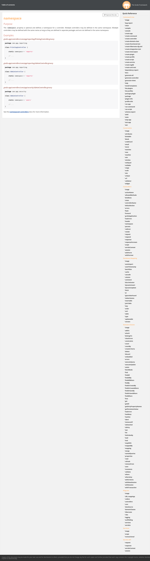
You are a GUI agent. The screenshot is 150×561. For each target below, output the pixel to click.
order (127, 309)
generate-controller (132, 78)
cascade (128, 275)
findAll (127, 375)
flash (127, 211)
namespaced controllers (19, 112)
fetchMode (129, 370)
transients (128, 469)
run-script (128, 109)
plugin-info (129, 99)
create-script (129, 60)
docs (126, 73)
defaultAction (130, 206)
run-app (128, 104)
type (126, 316)
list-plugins (129, 88)
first (126, 399)
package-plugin (130, 94)
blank (127, 139)
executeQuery (130, 362)
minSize (128, 160)
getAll (127, 404)
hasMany (128, 414)
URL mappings (130, 496)
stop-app (128, 120)
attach (127, 333)
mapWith (128, 443)
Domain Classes (129, 325)
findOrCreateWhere (132, 388)
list (126, 433)
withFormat (129, 255)
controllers (129, 502)
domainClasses (130, 509)
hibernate (128, 512)
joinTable (128, 303)
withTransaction (130, 487)
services (128, 523)
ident (127, 420)
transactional (129, 537)
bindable (128, 136)
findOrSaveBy (130, 391)
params (127, 226)
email (127, 144)
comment (128, 280)
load (126, 438)
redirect (128, 229)
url (126, 178)
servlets (128, 525)
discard (127, 354)
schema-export (130, 112)
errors (127, 208)
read (126, 459)
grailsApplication (131, 216)
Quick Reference (130, 13)
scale (127, 170)
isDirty (127, 427)
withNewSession (131, 482)
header (127, 221)
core (126, 504)
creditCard (128, 142)
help (126, 83)
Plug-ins (126, 490)
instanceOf (129, 422)
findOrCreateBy (130, 385)
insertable (128, 301)
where (127, 474)
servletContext (130, 247)
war (126, 125)
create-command (131, 36)
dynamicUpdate (130, 288)
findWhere (128, 396)
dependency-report (131, 70)
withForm (128, 253)
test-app (128, 122)
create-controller (131, 39)
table (127, 314)
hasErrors (128, 219)
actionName (129, 192)
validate (128, 472)
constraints (129, 341)
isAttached (129, 425)
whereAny (128, 477)
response (128, 240)
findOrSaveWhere (131, 393)
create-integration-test (133, 49)
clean (127, 26)
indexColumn (129, 298)
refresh (127, 461)
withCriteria (129, 480)
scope (127, 245)
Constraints (127, 128)
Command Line (128, 17)
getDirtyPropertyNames (133, 406)
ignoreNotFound (130, 295)
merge (127, 451)
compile (128, 28)
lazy (126, 306)
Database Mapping (130, 258)
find (126, 372)
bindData (128, 198)
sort (126, 311)
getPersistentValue (131, 409)
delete (127, 351)
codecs (127, 499)
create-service (130, 62)
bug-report (129, 23)
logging (127, 517)
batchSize (128, 269)
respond (128, 237)
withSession (129, 485)
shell (126, 114)
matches (128, 150)
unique (127, 176)
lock (126, 440)
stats (127, 117)
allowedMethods (131, 195)
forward (128, 213)
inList (127, 147)
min (126, 157)
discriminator (130, 282)
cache (127, 272)
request (127, 234)
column (127, 277)
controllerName (130, 203)
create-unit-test (130, 67)
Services (126, 528)
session (127, 250)
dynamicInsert (130, 285)
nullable (128, 165)
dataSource (129, 507)
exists (127, 367)
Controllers (127, 187)
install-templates (131, 86)
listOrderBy (129, 435)
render (127, 232)
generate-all (129, 75)
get (126, 401)
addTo (127, 331)
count (127, 344)
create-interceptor (131, 52)
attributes (128, 134)
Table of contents (8, 5)
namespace (129, 224)
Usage (127, 20)
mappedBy (128, 446)
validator (128, 181)
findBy (127, 383)
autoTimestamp (130, 267)
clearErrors (129, 338)
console (127, 31)
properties (128, 456)
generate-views (130, 80)
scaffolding (129, 520)
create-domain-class (132, 41)
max (126, 152)
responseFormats (131, 242)
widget (127, 184)
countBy (128, 346)
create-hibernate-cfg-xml (133, 46)
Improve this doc (110, 15)
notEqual (128, 163)
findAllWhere (129, 380)
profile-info (129, 101)
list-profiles (129, 91)
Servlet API (127, 540)
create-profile (130, 57)
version (127, 322)
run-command (130, 107)
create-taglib (129, 65)
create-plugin (129, 54)
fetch (127, 290)
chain (127, 200)
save (126, 467)
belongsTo (128, 336)
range (127, 168)
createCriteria (130, 349)
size (126, 173)
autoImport (129, 264)
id (125, 293)
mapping (128, 448)
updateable (129, 319)
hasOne (127, 417)
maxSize (128, 155)
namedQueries (130, 453)
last (126, 430)
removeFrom (129, 464)
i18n (126, 515)
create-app (129, 33)
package (128, 96)
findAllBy (128, 378)
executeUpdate (130, 365)
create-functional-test (132, 44)
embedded (128, 357)
